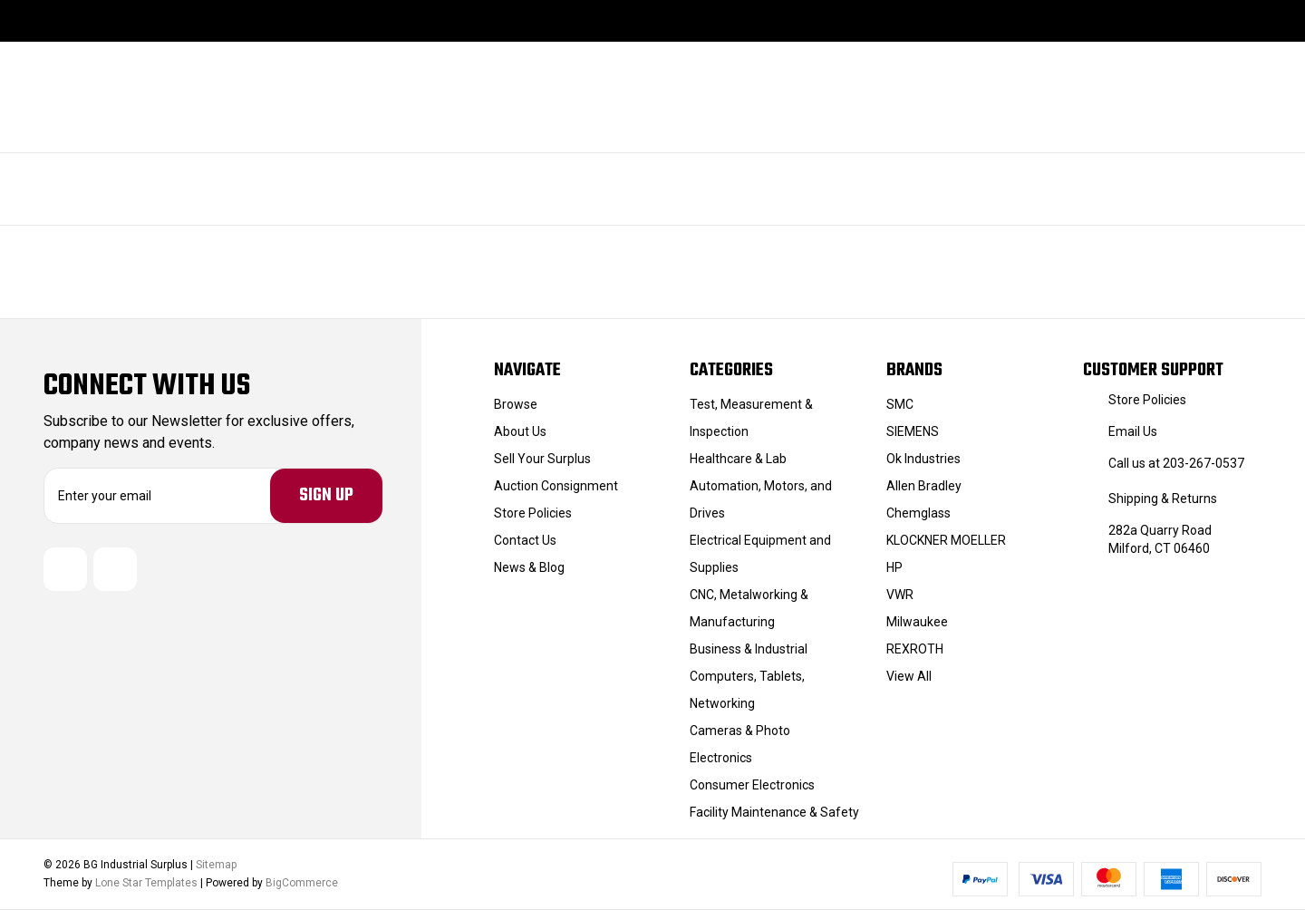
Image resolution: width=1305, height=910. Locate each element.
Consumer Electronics (752, 785)
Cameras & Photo (740, 730)
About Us (520, 431)
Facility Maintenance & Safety (774, 812)
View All (909, 676)
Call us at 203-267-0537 (1176, 463)
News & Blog (529, 567)
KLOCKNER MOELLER (946, 540)
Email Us (1132, 431)
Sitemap (216, 865)
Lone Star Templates (146, 883)
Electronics (721, 757)
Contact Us (525, 540)
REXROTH (914, 649)
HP (894, 567)
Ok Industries (923, 458)
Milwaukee (917, 622)
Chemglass (918, 513)
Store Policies (533, 513)
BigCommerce (302, 883)
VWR (900, 594)
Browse (515, 404)
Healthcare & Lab (738, 458)
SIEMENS (912, 431)
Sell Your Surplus (542, 458)
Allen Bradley (924, 486)
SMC (900, 404)
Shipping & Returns (1162, 498)
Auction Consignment (556, 486)
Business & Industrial (748, 649)
